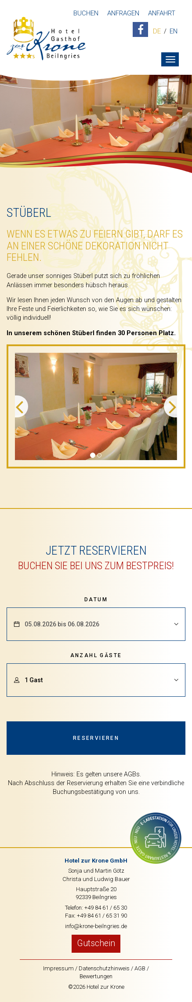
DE (157, 31)
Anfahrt (161, 13)
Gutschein (96, 943)
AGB (139, 968)
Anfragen (123, 13)
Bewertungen (96, 976)
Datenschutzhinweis (104, 968)
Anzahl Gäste (96, 655)
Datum (96, 599)
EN (174, 31)
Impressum (58, 968)
